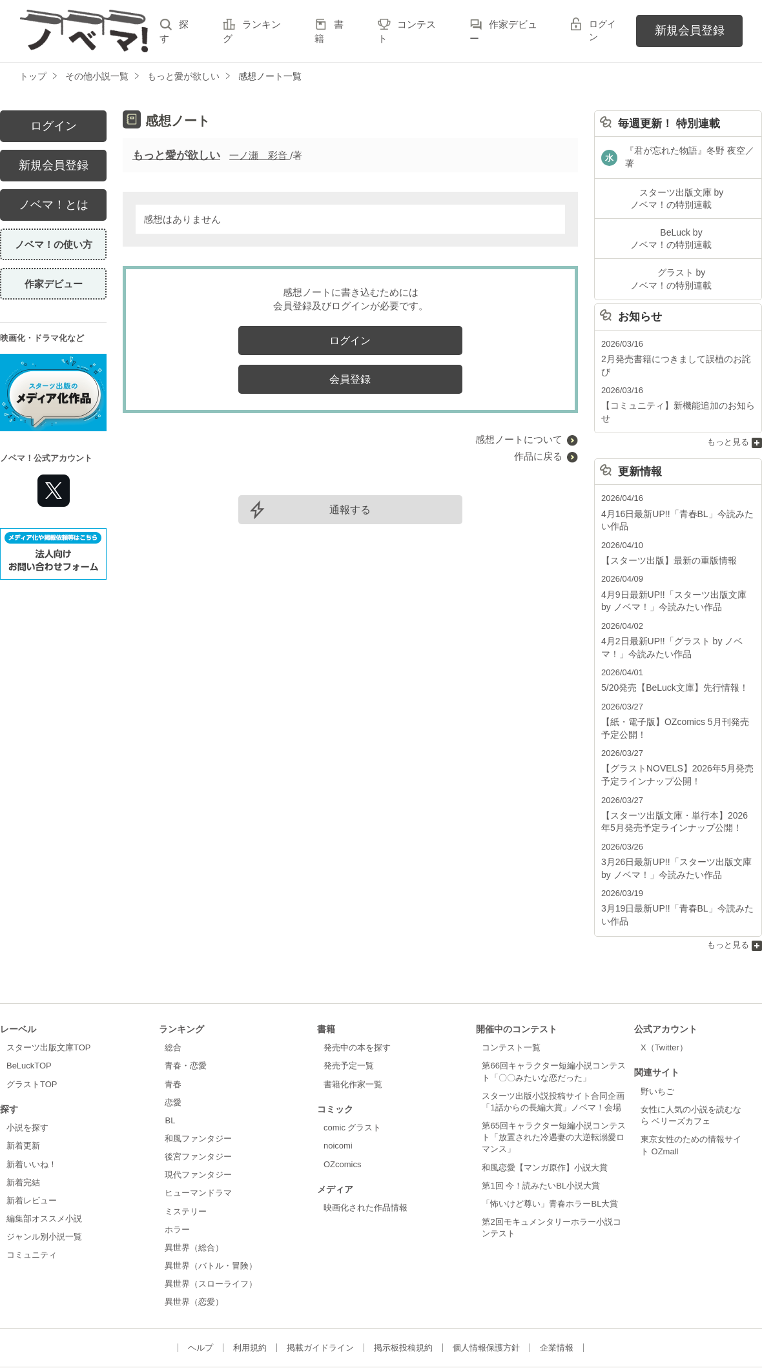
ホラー (177, 1171)
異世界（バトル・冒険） (211, 1207)
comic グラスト (353, 1069)
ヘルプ (200, 1289)
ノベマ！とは (53, 204)
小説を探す (27, 1069)
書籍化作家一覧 (353, 1025)
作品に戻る (538, 456)
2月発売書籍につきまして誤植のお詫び (674, 344)
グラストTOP (31, 1025)
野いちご (657, 1033)
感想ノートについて (518, 439)
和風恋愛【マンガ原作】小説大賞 (545, 1109)
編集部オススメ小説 (44, 1160)
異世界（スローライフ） (211, 1225)
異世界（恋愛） (194, 1244)
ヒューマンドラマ (198, 1134)
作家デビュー (54, 283)
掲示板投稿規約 (403, 1289)
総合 (173, 989)
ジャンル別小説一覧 (44, 1178)
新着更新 (23, 1087)
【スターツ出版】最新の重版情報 (664, 516)
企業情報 (556, 1289)
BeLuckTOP (29, 1007)
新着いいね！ (31, 1105)
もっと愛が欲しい (176, 155)
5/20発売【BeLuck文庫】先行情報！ (669, 639)
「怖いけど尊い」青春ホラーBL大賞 (550, 1145)
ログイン (602, 30)
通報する (350, 509)
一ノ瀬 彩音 (259, 155)
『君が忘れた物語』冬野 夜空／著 (689, 153)
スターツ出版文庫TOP (48, 989)
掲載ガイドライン (320, 1289)
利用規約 (250, 1289)
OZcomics (342, 1105)
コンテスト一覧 (511, 989)
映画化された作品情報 (365, 1149)
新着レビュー (31, 1142)
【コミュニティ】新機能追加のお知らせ (676, 377)
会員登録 (350, 379)
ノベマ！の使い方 (53, 244)
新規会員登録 (690, 30)
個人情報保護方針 (486, 1289)
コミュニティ (31, 1196)
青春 (173, 1025)
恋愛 (173, 1043)
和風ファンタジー (198, 1080)
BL (170, 1062)
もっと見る (728, 400)
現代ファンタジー (198, 1116)
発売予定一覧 (349, 1007)
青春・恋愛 (186, 1007)
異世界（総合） (194, 1189)
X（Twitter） (664, 989)
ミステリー (186, 1153)
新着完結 (23, 1123)
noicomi (338, 1087)
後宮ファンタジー (198, 1098)
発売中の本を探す (357, 989)
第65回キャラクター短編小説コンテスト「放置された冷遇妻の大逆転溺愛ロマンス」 (553, 1079)
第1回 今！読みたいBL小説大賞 (541, 1127)
